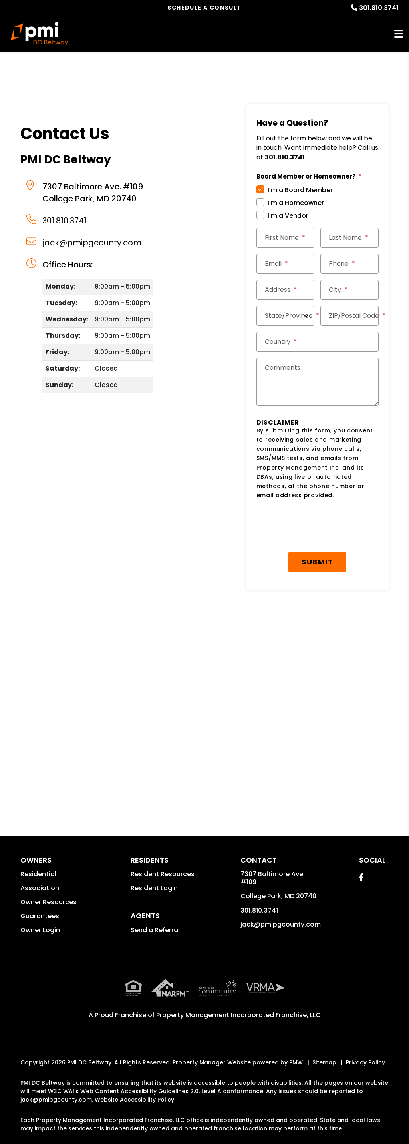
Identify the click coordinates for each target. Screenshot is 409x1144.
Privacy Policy (365, 1062)
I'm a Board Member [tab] (300, 190)
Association (39, 888)
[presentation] (317, 526)
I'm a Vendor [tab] (288, 215)
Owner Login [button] (40, 930)
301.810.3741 (379, 7)
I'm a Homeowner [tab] (296, 202)
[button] (361, 877)
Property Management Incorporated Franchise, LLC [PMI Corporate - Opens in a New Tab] (238, 1015)
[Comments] (317, 382)
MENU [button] (398, 34)
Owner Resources (48, 902)
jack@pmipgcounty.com (91, 242)
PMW (296, 1062)
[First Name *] (285, 238)
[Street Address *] (285, 290)
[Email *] (285, 264)
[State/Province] (285, 316)
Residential (38, 874)
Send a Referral (155, 930)
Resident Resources (163, 874)
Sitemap (324, 1062)
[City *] (349, 290)
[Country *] (317, 342)
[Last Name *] (349, 238)
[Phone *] (349, 264)
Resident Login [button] (154, 888)
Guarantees (39, 916)
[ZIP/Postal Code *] (349, 316)
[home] (39, 34)
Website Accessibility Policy (134, 1100)
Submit (318, 562)
